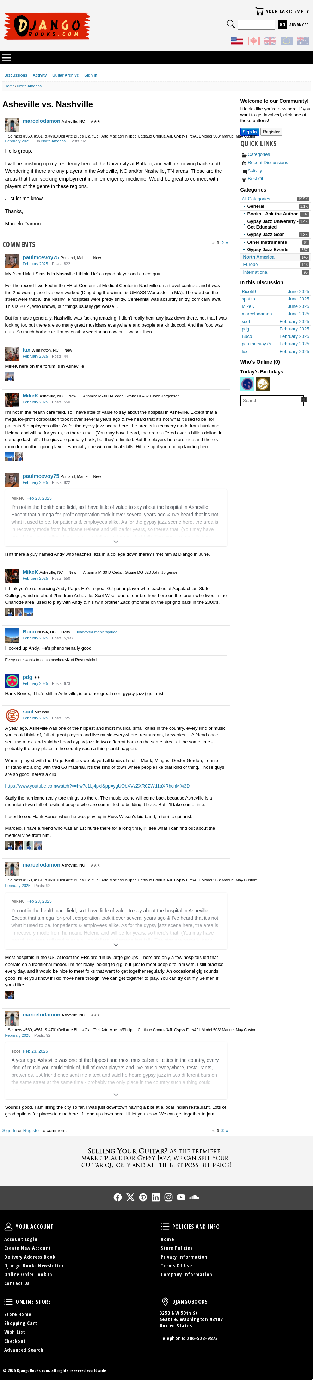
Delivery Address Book (30, 1256)
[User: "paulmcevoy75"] (12, 261)
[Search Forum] (304, 399)
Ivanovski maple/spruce (97, 632)
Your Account (8, 1226)
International (256, 272)
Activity (40, 75)
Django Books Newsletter (34, 1265)
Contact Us (17, 1283)
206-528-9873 (202, 1338)
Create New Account (27, 1248)
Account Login (21, 1239)
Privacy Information (184, 1256)
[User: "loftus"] (247, 384)
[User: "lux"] (12, 354)
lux (27, 350)
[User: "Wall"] (263, 384)
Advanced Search (24, 1349)
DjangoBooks (165, 1301)
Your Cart (259, 11)
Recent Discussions (265, 162)
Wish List (14, 1332)
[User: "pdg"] (12, 681)
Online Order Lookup (28, 1274)
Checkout (15, 1341)
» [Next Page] (227, 242)
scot (28, 712)
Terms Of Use (176, 1265)
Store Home (17, 1314)
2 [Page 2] (222, 242)
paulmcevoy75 (41, 257)
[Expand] (116, 541)
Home (167, 1239)
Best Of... (254, 178)
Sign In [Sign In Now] (250, 131)
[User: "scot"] (12, 716)
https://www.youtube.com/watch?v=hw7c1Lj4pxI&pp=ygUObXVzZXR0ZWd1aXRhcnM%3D (97, 786)
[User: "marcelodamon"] (12, 125)
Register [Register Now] (271, 131)
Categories (256, 154)
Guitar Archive (65, 75)
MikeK (30, 396)
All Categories (256, 198)
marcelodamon (42, 121)
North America (259, 257)
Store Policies (176, 1248)
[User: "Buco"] (12, 635)
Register (31, 1130)
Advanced (299, 25)
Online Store (8, 1301)
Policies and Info (165, 1226)
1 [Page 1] (218, 242)
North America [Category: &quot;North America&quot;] (53, 141)
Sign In (90, 75)
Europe (250, 264)
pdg (28, 677)
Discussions (16, 75)
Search (231, 24)
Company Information (187, 1274)
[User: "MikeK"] (12, 400)
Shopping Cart (20, 1323)
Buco (29, 631)
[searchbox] (272, 400)
